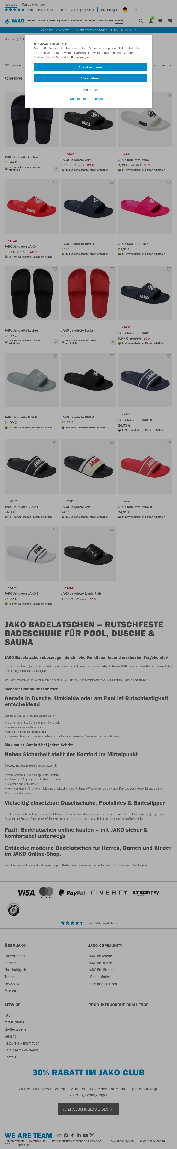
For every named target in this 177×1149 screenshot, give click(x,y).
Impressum (99, 100)
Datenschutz (78, 100)
